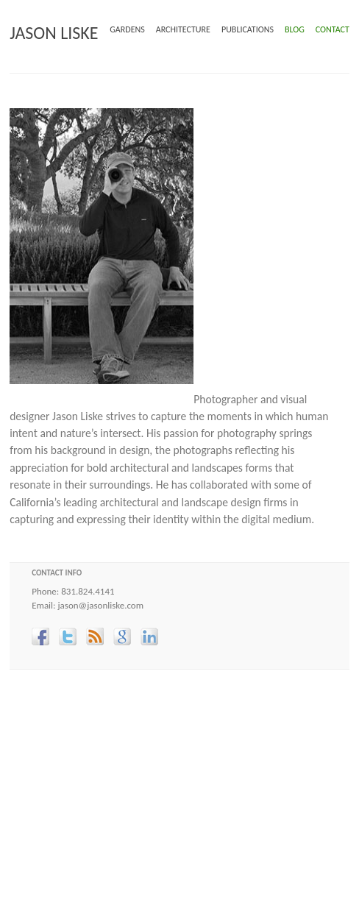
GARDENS (127, 29)
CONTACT (332, 29)
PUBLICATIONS (247, 29)
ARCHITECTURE (183, 29)
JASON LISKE (54, 32)
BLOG (295, 29)
